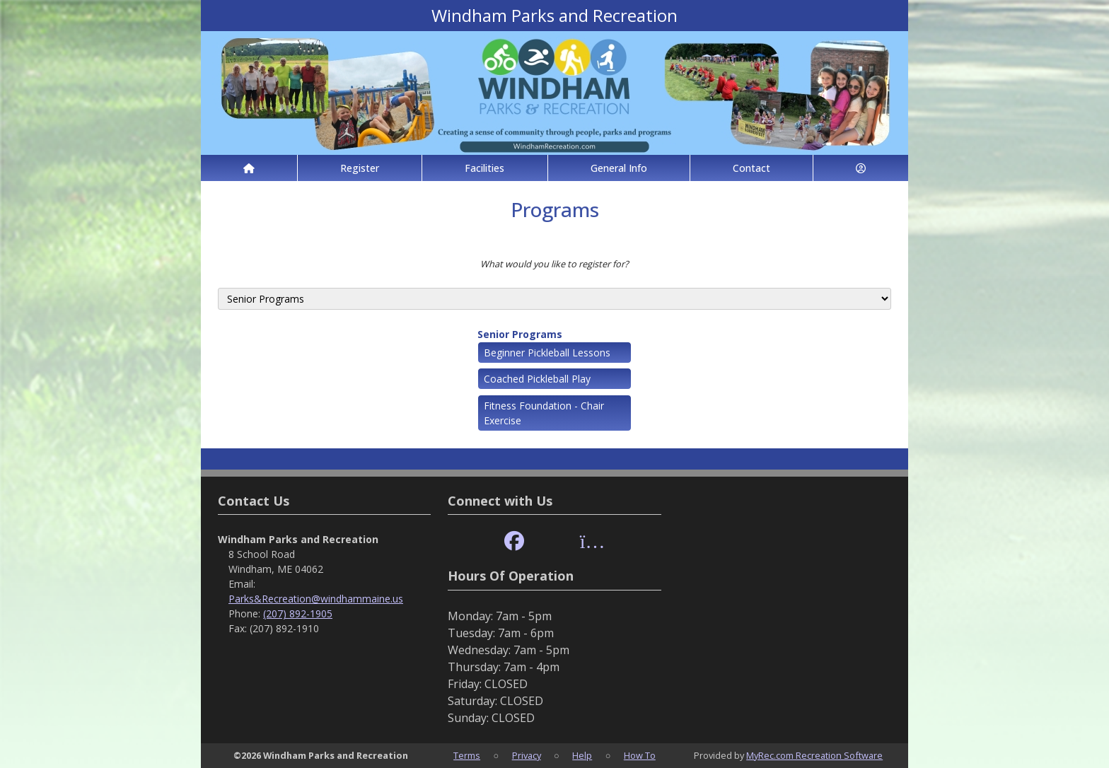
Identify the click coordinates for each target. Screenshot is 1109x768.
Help (582, 755)
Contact (751, 168)
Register (359, 168)
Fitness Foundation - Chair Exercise (544, 413)
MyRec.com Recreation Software (814, 755)
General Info (619, 168)
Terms (466, 755)
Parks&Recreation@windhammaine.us (315, 598)
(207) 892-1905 (297, 613)
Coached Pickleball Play (537, 378)
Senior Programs (519, 334)
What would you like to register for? (554, 263)
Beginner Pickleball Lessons (547, 352)
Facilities (484, 168)
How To (640, 755)
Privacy (526, 755)
